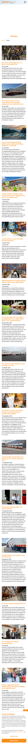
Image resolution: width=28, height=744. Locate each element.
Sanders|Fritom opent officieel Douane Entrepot (12, 240)
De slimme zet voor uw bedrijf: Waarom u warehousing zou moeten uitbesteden (12, 412)
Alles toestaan (14, 740)
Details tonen (14, 736)
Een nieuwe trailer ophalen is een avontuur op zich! (13, 364)
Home (3, 40)
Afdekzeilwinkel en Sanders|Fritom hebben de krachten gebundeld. (14, 281)
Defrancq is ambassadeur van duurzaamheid (12, 508)
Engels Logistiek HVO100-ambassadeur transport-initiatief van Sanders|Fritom (13, 686)
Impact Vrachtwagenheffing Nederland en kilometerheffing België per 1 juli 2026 (12, 143)
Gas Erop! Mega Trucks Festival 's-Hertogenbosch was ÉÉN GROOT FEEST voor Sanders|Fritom (13, 318)
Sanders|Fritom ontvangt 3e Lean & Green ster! (13, 556)
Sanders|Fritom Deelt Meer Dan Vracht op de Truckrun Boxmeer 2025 (13, 458)
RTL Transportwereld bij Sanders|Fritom (10, 642)
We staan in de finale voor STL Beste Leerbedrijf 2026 (12, 63)
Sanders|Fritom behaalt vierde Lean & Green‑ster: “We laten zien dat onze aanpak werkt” (13, 195)
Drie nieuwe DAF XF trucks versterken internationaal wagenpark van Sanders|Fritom (12, 102)
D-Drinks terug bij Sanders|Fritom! (13, 603)
